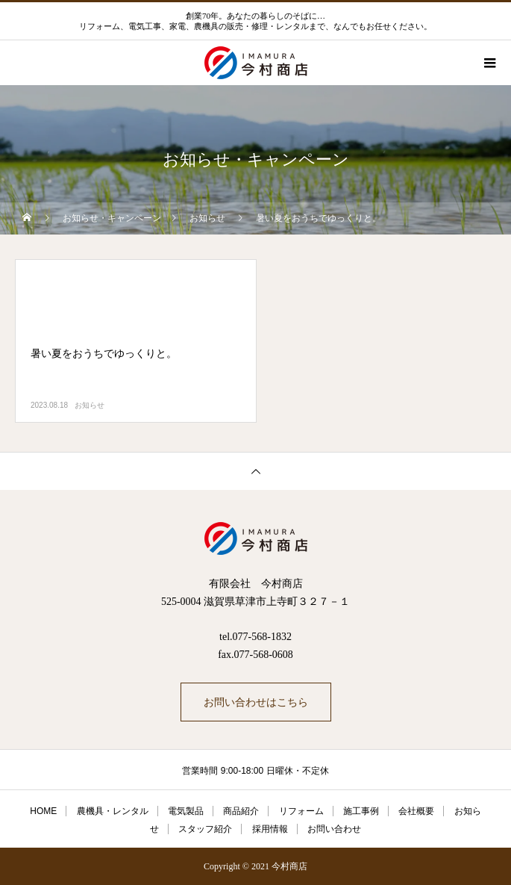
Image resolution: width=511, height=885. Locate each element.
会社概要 (416, 811)
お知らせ (89, 405)
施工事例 (361, 811)
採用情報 (270, 829)
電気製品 (186, 811)
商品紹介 (241, 811)
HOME (43, 811)
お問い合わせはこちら (256, 702)
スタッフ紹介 (205, 829)
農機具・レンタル (112, 811)
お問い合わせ (334, 829)
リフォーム (301, 811)
